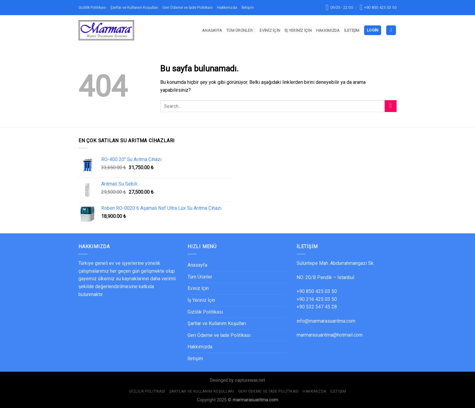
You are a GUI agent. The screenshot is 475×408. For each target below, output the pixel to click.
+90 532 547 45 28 (317, 307)
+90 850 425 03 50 (317, 291)
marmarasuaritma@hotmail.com (330, 335)
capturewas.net (250, 380)
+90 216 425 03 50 (317, 299)
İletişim (247, 7)
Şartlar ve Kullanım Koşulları (134, 7)
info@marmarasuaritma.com (326, 321)
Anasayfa (212, 30)
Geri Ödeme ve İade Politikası (187, 7)
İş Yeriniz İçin (298, 30)
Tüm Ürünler (240, 30)
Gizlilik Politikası (92, 7)
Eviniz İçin (270, 30)
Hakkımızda (227, 7)
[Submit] (391, 106)
